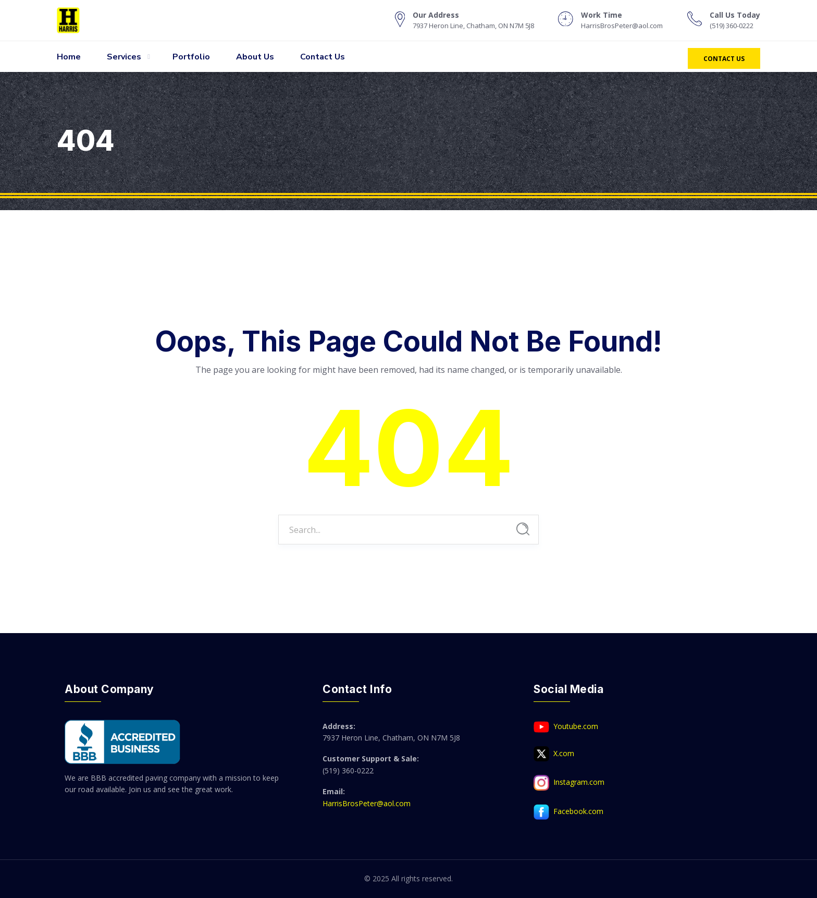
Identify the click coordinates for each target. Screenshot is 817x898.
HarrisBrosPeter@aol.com (367, 803)
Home (69, 57)
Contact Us (322, 57)
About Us (255, 57)
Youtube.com (566, 727)
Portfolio (191, 57)
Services (124, 57)
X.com (554, 754)
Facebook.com (568, 812)
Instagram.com (569, 783)
